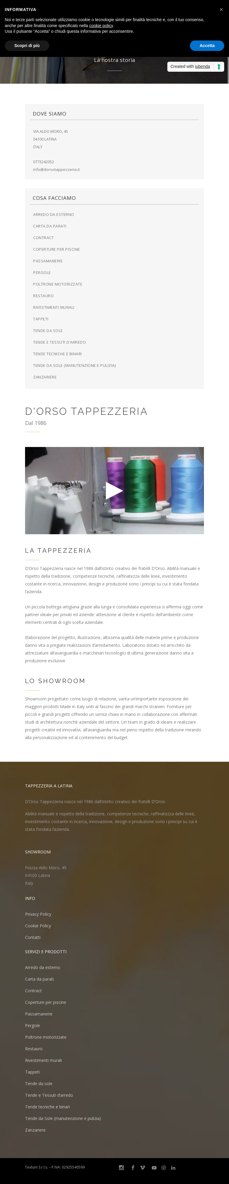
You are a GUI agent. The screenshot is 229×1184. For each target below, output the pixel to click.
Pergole (42, 272)
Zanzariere (45, 377)
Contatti (33, 937)
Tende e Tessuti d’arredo (59, 342)
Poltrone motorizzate (57, 284)
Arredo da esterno (53, 214)
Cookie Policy (38, 925)
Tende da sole (48, 330)
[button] (221, 9)
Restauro (43, 295)
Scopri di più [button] (27, 45)
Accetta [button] (207, 45)
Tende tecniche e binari (57, 353)
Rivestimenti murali (54, 307)
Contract (43, 237)
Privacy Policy (38, 914)
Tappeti (41, 319)
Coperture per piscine (56, 249)
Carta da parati (49, 226)
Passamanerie (48, 261)
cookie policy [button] (101, 25)
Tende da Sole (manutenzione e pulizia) (74, 365)
